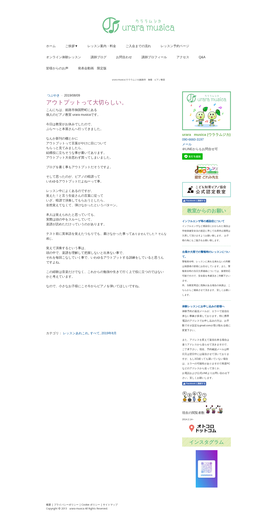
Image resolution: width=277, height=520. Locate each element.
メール (187, 144)
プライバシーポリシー (66, 504)
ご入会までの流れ (138, 46)
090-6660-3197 (193, 139)
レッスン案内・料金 (101, 46)
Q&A (202, 57)
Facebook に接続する (194, 200)
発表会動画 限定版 (92, 68)
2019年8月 (109, 333)
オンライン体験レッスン (63, 57)
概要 (48, 504)
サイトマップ (110, 504)
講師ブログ (99, 57)
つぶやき (54, 95)
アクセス (182, 57)
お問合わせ (124, 57)
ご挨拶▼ (71, 46)
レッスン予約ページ (175, 46)
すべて (95, 333)
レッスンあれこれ (75, 333)
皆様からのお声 (57, 68)
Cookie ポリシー (90, 504)
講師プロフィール (154, 57)
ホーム (51, 46)
